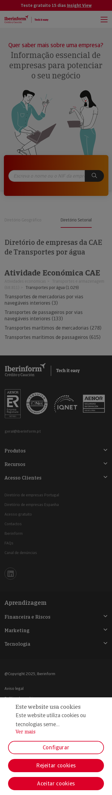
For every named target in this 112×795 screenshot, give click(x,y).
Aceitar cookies (56, 783)
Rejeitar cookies (56, 765)
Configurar (56, 747)
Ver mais (26, 732)
